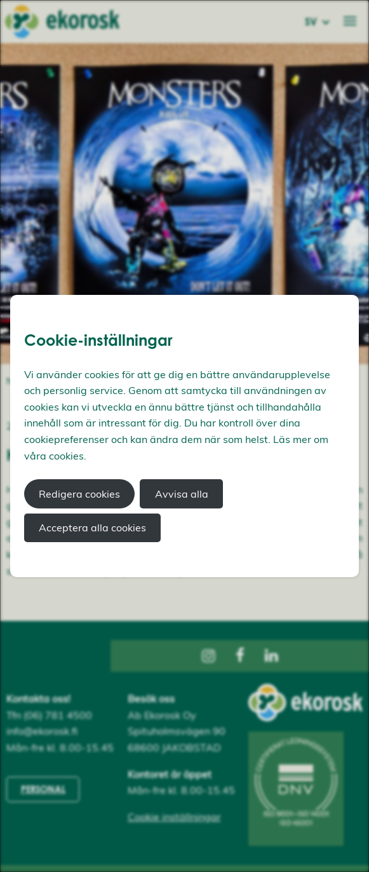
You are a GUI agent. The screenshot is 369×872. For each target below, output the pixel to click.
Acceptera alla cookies (92, 527)
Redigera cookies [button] (79, 493)
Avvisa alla (181, 493)
